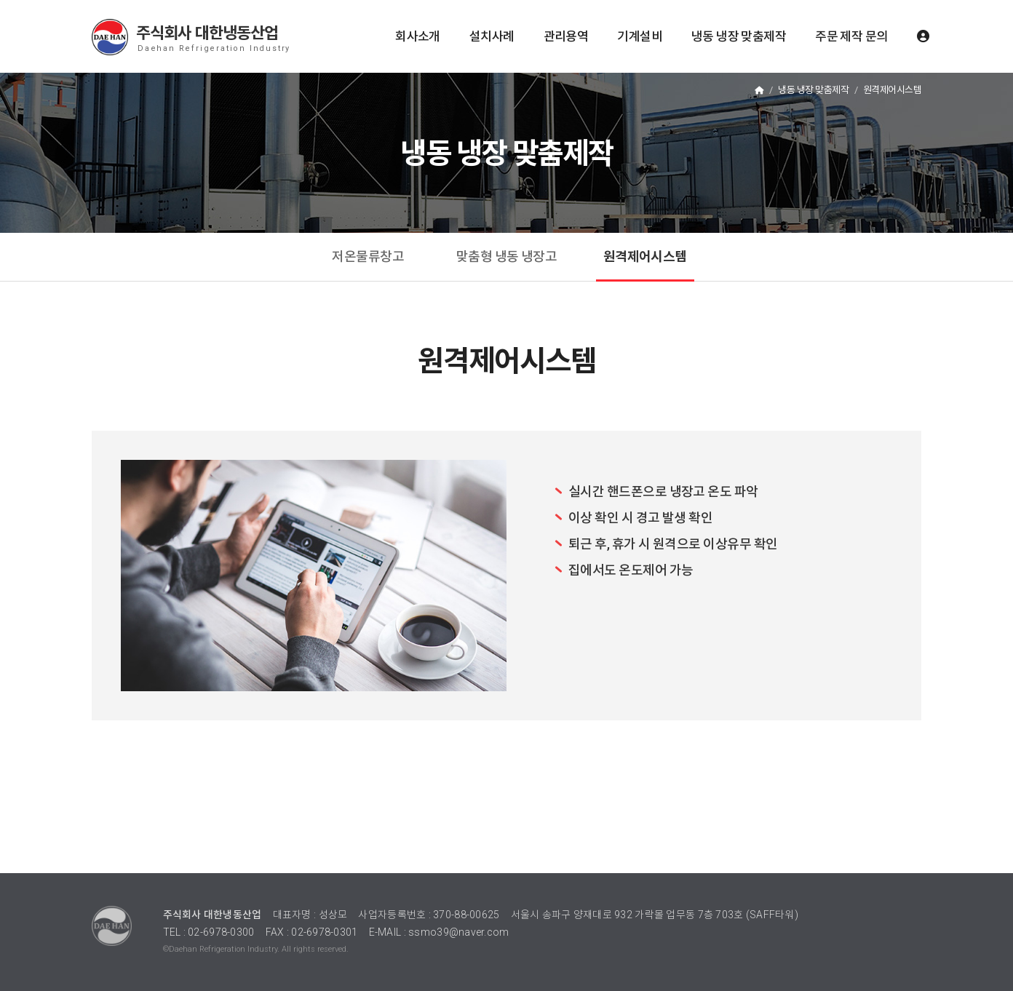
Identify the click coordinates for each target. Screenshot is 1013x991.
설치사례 (492, 36)
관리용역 (566, 36)
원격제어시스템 (645, 256)
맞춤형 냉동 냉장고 (506, 256)
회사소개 (417, 36)
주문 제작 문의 (851, 36)
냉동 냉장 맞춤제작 (738, 36)
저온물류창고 (368, 256)
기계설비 (639, 36)
